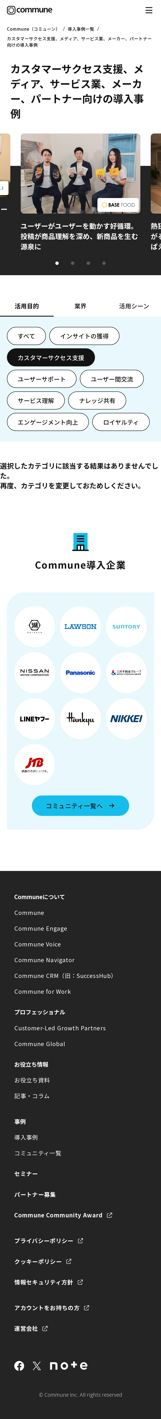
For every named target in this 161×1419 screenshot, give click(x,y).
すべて (26, 336)
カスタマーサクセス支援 (51, 357)
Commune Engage (40, 928)
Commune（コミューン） (33, 29)
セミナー (26, 1173)
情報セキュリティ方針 (43, 1282)
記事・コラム (32, 1095)
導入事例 (26, 1137)
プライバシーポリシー (44, 1240)
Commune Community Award (58, 1215)
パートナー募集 (35, 1194)
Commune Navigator (44, 959)
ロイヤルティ (121, 422)
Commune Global (39, 1043)
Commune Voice (37, 944)
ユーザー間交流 (112, 379)
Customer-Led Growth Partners (60, 1028)
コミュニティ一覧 (37, 1153)
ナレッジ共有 (97, 400)
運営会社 (26, 1328)
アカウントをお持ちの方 (47, 1307)
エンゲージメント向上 (48, 422)
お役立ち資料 (32, 1080)
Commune (29, 912)
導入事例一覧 (81, 29)
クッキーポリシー (38, 1261)
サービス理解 (36, 400)
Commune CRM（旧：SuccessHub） (65, 975)
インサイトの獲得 (84, 336)
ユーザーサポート (42, 379)
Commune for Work (42, 991)
